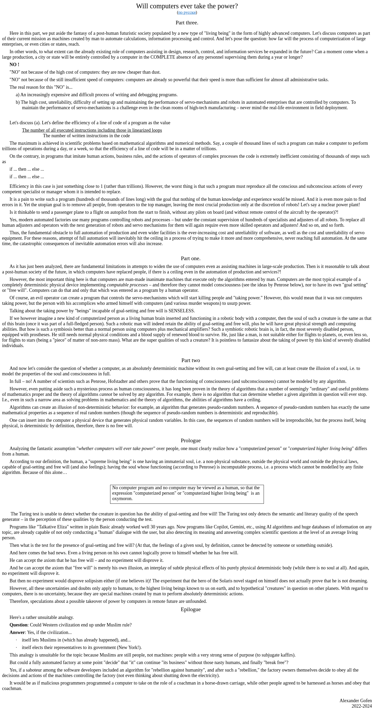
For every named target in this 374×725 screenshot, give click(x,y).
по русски (187, 12)
